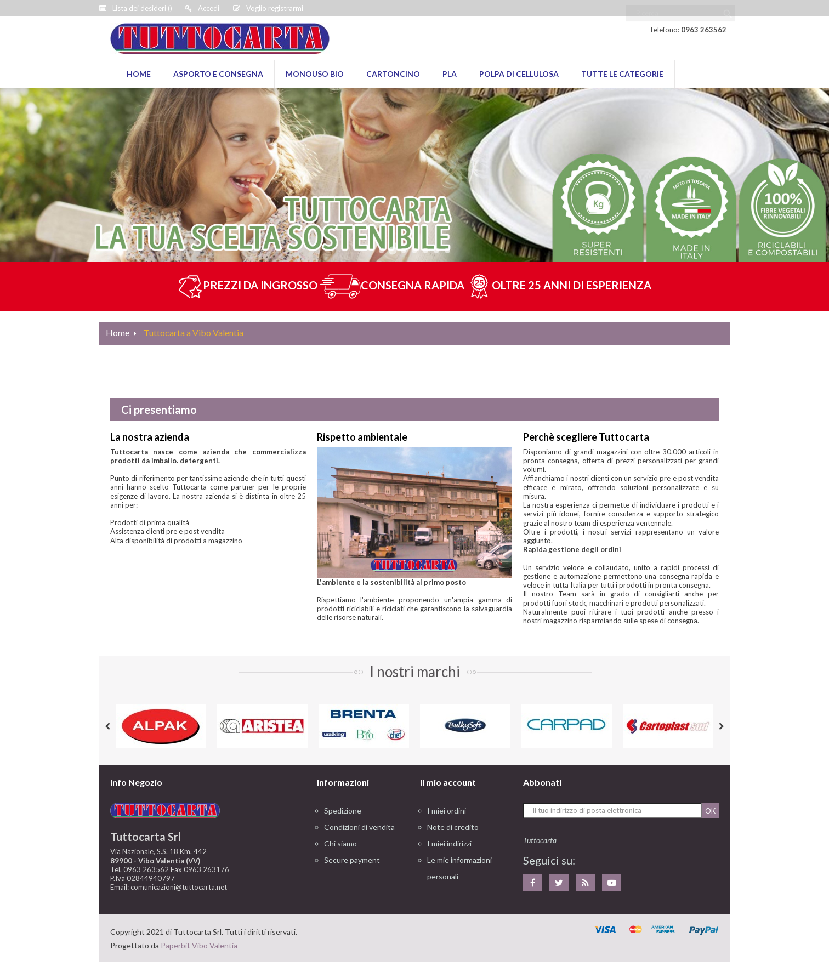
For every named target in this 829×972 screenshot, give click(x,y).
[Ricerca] (680, 8)
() (135, 8)
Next (721, 726)
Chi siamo (340, 843)
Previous (107, 726)
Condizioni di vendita (359, 827)
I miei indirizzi (449, 843)
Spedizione (342, 810)
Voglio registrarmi (268, 8)
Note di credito (453, 827)
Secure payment (352, 860)
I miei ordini (446, 810)
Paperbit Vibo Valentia (199, 945)
